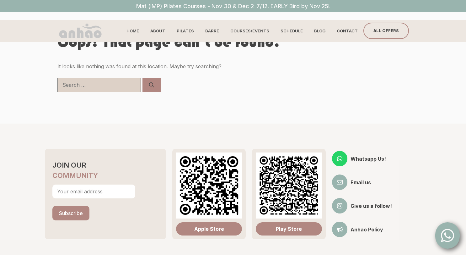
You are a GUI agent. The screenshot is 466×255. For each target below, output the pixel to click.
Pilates (185, 30)
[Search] (151, 85)
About (157, 30)
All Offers (386, 30)
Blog (319, 30)
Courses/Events (249, 30)
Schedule (292, 30)
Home (132, 30)
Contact (347, 30)
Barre (212, 30)
